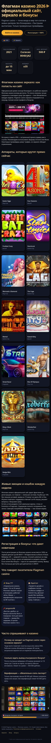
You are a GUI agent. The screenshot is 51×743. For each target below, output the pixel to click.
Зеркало (4, 733)
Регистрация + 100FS (36, 33)
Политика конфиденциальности (23, 729)
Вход (10, 733)
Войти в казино (12, 33)
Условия (38, 729)
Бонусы (16, 733)
